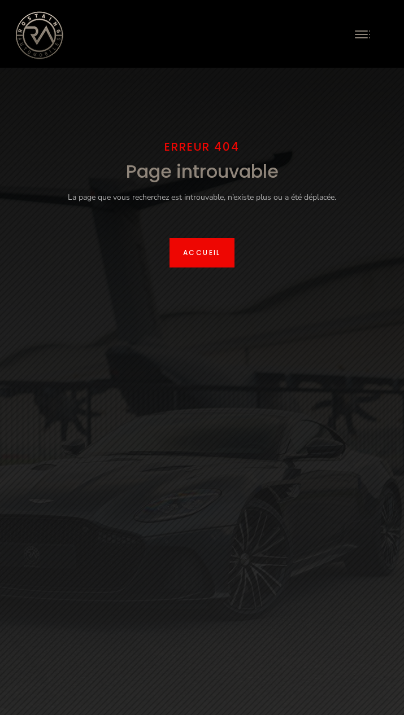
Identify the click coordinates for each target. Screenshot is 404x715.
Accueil (202, 252)
